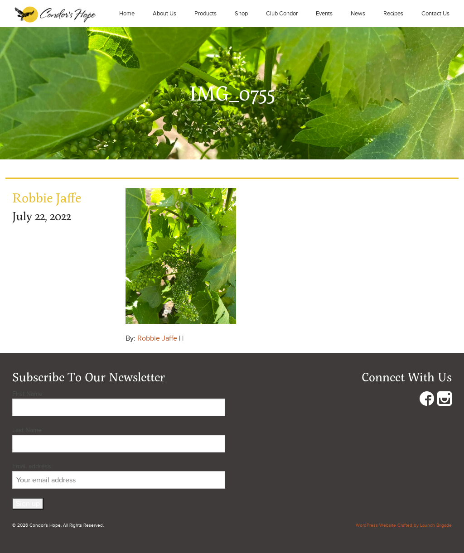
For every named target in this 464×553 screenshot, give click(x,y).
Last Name (27, 430)
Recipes (393, 13)
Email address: (118, 475)
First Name (27, 394)
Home (127, 13)
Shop (241, 13)
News (358, 13)
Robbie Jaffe (157, 338)
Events (324, 13)
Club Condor (282, 13)
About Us (164, 13)
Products (205, 13)
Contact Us (435, 13)
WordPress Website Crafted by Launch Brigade (404, 525)
